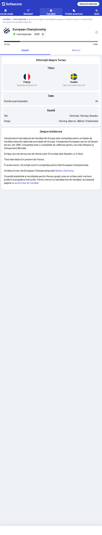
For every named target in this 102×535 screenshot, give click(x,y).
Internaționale (19, 19)
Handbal (6, 19)
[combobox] (39, 34)
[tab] (25, 50)
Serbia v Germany (64, 170)
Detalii (25, 50)
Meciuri (76, 50)
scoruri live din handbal (27, 183)
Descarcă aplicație (88, 4)
